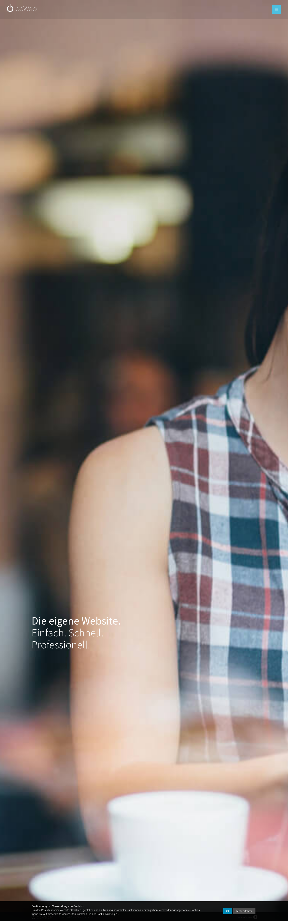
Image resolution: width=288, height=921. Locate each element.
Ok (228, 911)
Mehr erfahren (244, 911)
